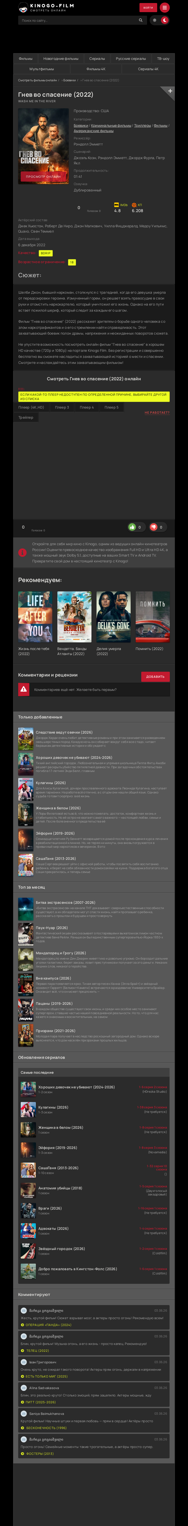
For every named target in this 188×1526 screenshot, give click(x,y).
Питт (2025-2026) (38, 1402)
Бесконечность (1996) (44, 1428)
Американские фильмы (93, 131)
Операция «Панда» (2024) (46, 1325)
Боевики (69, 80)
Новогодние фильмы (61, 58)
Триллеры (142, 125)
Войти (146, 8)
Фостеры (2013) (37, 1454)
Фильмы (25, 58)
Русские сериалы (131, 58)
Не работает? (157, 413)
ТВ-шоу (163, 58)
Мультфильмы (42, 69)
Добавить (155, 677)
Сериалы (97, 58)
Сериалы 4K (148, 69)
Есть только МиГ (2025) (44, 1376)
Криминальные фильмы (111, 125)
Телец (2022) (35, 1351)
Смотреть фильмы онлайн (37, 80)
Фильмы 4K (96, 69)
